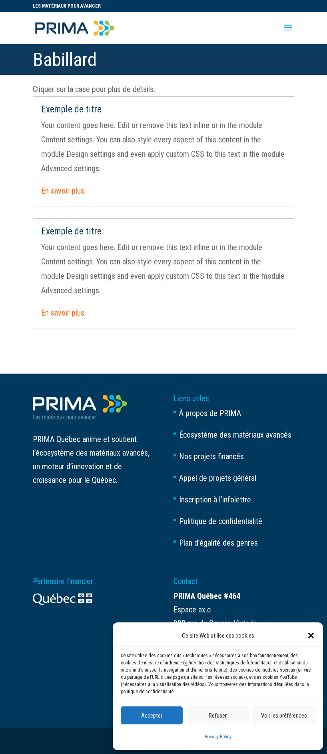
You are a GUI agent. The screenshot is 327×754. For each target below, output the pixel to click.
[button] (311, 636)
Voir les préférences (284, 715)
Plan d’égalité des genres (218, 543)
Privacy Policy (218, 737)
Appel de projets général (217, 478)
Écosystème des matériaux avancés (235, 435)
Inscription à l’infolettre (215, 499)
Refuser (218, 715)
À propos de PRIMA (210, 413)
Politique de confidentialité (220, 521)
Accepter (151, 715)
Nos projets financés (211, 456)
